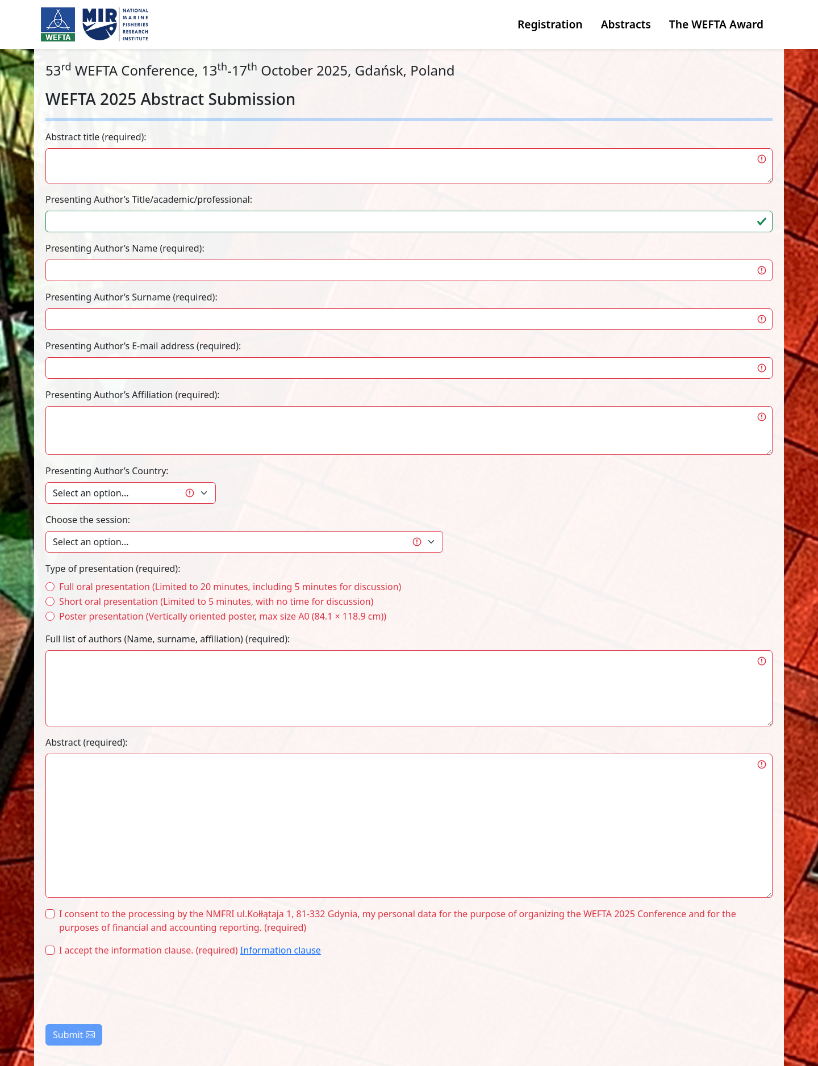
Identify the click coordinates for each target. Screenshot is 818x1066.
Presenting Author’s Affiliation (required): (132, 394)
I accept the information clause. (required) (190, 950)
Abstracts (626, 24)
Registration (550, 24)
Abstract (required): (86, 742)
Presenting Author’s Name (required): (124, 248)
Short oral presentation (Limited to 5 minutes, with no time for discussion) (216, 601)
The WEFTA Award (716, 24)
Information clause (280, 950)
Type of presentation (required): (112, 568)
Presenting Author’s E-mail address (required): (143, 346)
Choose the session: (87, 519)
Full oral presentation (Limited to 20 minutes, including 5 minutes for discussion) (230, 586)
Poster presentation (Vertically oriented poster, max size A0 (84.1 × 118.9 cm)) (222, 616)
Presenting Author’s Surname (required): (131, 297)
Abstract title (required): (96, 137)
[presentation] (131, 988)
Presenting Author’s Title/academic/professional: (148, 199)
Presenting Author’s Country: (107, 471)
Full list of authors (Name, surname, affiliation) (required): (167, 639)
